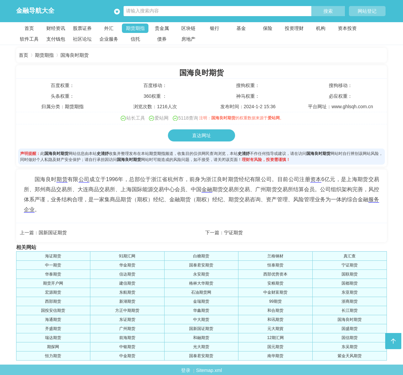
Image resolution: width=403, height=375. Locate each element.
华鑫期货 (201, 310)
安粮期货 (275, 283)
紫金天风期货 (350, 355)
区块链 (188, 28)
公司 (84, 179)
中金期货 (127, 355)
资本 (315, 179)
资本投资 (347, 28)
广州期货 (127, 328)
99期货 (275, 301)
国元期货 (275, 346)
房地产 (188, 39)
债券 (162, 39)
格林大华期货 (201, 283)
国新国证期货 (53, 232)
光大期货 (201, 346)
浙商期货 (350, 301)
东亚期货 (350, 292)
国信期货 (350, 337)
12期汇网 (275, 337)
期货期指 (135, 28)
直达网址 (201, 135)
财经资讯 (55, 28)
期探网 (53, 346)
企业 (29, 209)
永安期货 (201, 274)
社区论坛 (82, 39)
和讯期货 (275, 319)
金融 (207, 189)
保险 (267, 28)
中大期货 (201, 319)
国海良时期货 (74, 55)
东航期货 (127, 292)
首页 (29, 28)
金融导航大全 (35, 10)
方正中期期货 (127, 310)
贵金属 (162, 28)
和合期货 (275, 310)
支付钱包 (55, 39)
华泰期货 (53, 274)
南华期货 (275, 355)
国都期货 (350, 283)
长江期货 (350, 310)
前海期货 (127, 337)
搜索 (328, 11)
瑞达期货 (53, 337)
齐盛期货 (53, 328)
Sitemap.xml (209, 370)
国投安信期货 (53, 310)
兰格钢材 (275, 256)
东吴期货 (350, 346)
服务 (373, 199)
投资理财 (294, 28)
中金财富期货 (275, 292)
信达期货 (127, 274)
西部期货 (53, 301)
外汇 (109, 28)
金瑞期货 (201, 301)
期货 (62, 179)
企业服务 (108, 39)
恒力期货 (53, 355)
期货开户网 (53, 283)
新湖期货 (127, 301)
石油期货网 (201, 292)
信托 (135, 39)
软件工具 (29, 39)
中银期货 (127, 346)
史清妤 (103, 153)
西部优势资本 (275, 274)
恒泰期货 (275, 265)
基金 (241, 28)
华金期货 (127, 265)
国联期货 (350, 274)
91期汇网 (127, 256)
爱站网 (274, 118)
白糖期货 (201, 256)
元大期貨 (275, 328)
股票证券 (82, 28)
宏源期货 (53, 292)
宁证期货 (233, 232)
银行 (214, 28)
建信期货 (127, 283)
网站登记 (367, 11)
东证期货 (127, 319)
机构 (320, 28)
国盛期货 (350, 328)
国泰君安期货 (201, 265)
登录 (185, 370)
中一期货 (53, 265)
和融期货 (201, 337)
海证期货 (53, 256)
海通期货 (53, 319)
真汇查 (350, 256)
